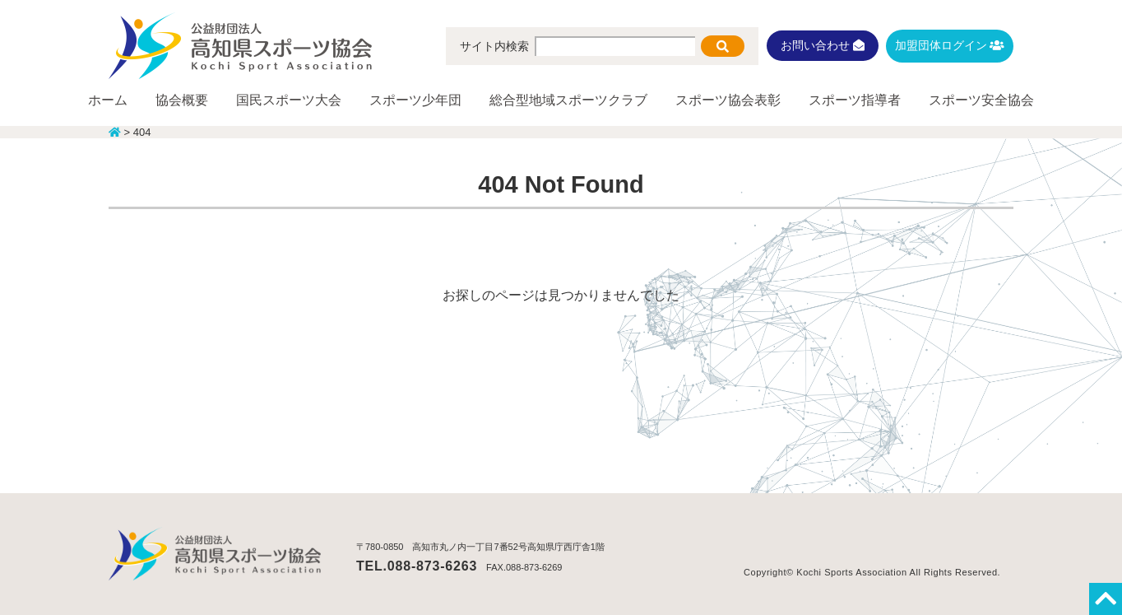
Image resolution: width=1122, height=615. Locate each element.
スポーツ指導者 (855, 100)
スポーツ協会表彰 (728, 100)
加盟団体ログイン (950, 45)
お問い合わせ (823, 45)
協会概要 (181, 100)
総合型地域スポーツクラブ (568, 100)
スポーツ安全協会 (981, 100)
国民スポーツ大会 (288, 100)
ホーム (108, 100)
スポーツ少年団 (415, 100)
